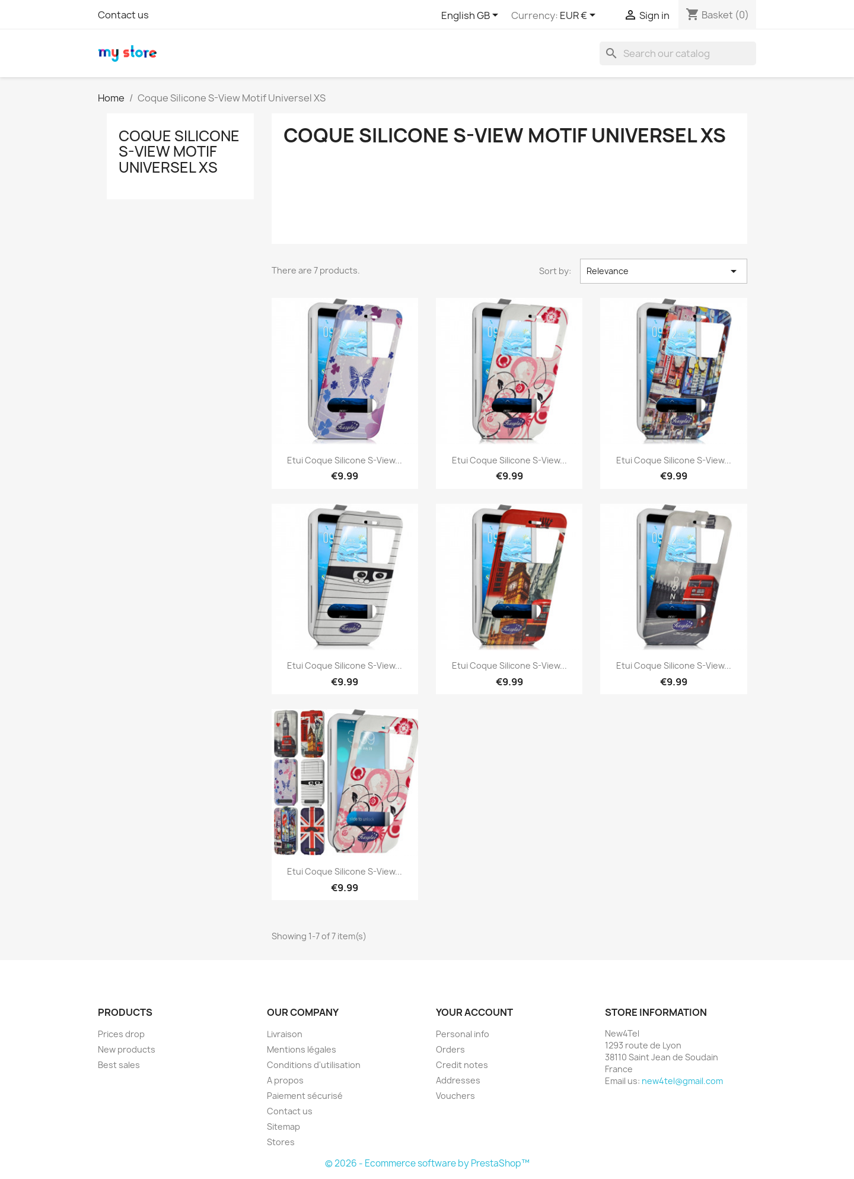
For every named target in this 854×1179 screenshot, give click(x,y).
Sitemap (283, 1126)
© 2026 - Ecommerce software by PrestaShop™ (427, 1163)
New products (126, 1049)
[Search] (678, 53)
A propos (285, 1080)
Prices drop (121, 1034)
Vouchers (455, 1095)
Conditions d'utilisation (314, 1064)
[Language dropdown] (471, 16)
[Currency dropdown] (580, 16)
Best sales (119, 1064)
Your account (474, 1012)
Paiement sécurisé (305, 1095)
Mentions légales (301, 1049)
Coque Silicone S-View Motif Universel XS (179, 151)
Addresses (458, 1080)
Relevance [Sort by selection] (664, 271)
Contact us (123, 14)
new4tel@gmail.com (682, 1080)
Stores (281, 1142)
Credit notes (462, 1064)
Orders (450, 1049)
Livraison (284, 1034)
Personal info (462, 1034)
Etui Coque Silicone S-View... (344, 460)
